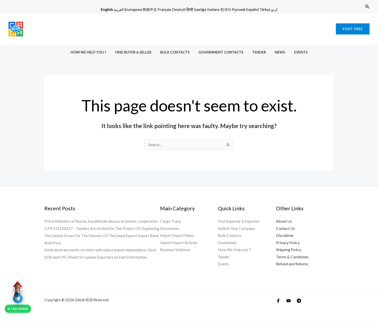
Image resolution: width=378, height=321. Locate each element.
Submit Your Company (236, 228)
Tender (257, 52)
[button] (367, 7)
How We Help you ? (94, 52)
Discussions (170, 228)
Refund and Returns (292, 264)
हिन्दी (189, 9)
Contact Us (285, 228)
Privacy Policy (288, 242)
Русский (238, 9)
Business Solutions (175, 249)
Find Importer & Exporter (239, 221)
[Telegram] (299, 301)
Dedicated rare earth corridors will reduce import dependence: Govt (100, 249)
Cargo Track (170, 221)
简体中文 (149, 9)
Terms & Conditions (292, 257)
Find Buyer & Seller (137, 52)
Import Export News (177, 235)
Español (252, 9)
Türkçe (265, 9)
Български (133, 9)
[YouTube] (288, 301)
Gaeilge (200, 9)
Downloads (227, 242)
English (107, 9)
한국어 (225, 9)
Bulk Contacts (176, 52)
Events (294, 52)
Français (164, 9)
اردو (274, 9)
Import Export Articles (178, 242)
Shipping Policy (288, 249)
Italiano (213, 9)
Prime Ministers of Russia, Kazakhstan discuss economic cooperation (101, 221)
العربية (119, 9)
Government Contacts (220, 52)
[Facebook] (278, 301)
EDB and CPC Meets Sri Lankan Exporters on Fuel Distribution (95, 257)
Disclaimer (285, 235)
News (276, 52)
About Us (284, 221)
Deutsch (179, 9)
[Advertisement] (189, 28)
